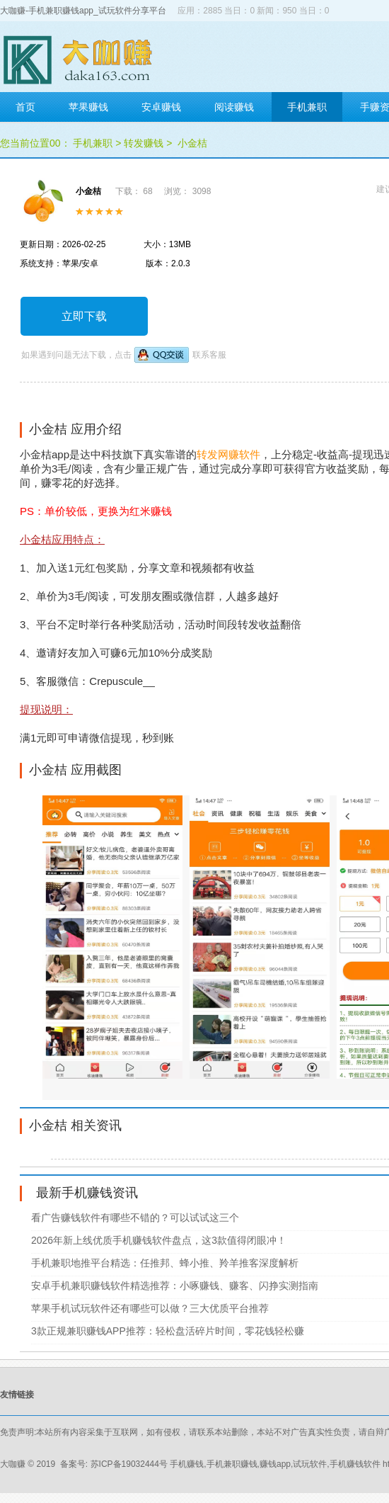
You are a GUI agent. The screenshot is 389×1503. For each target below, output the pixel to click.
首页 (25, 107)
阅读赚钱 (234, 107)
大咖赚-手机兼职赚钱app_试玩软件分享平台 (83, 11)
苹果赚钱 (88, 107)
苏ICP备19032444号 (129, 1464)
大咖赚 (12, 1464)
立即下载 (84, 316)
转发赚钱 (143, 143)
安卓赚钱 (161, 107)
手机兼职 (307, 107)
